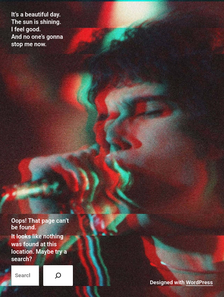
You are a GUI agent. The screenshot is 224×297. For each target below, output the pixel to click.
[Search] (58, 275)
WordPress (199, 282)
